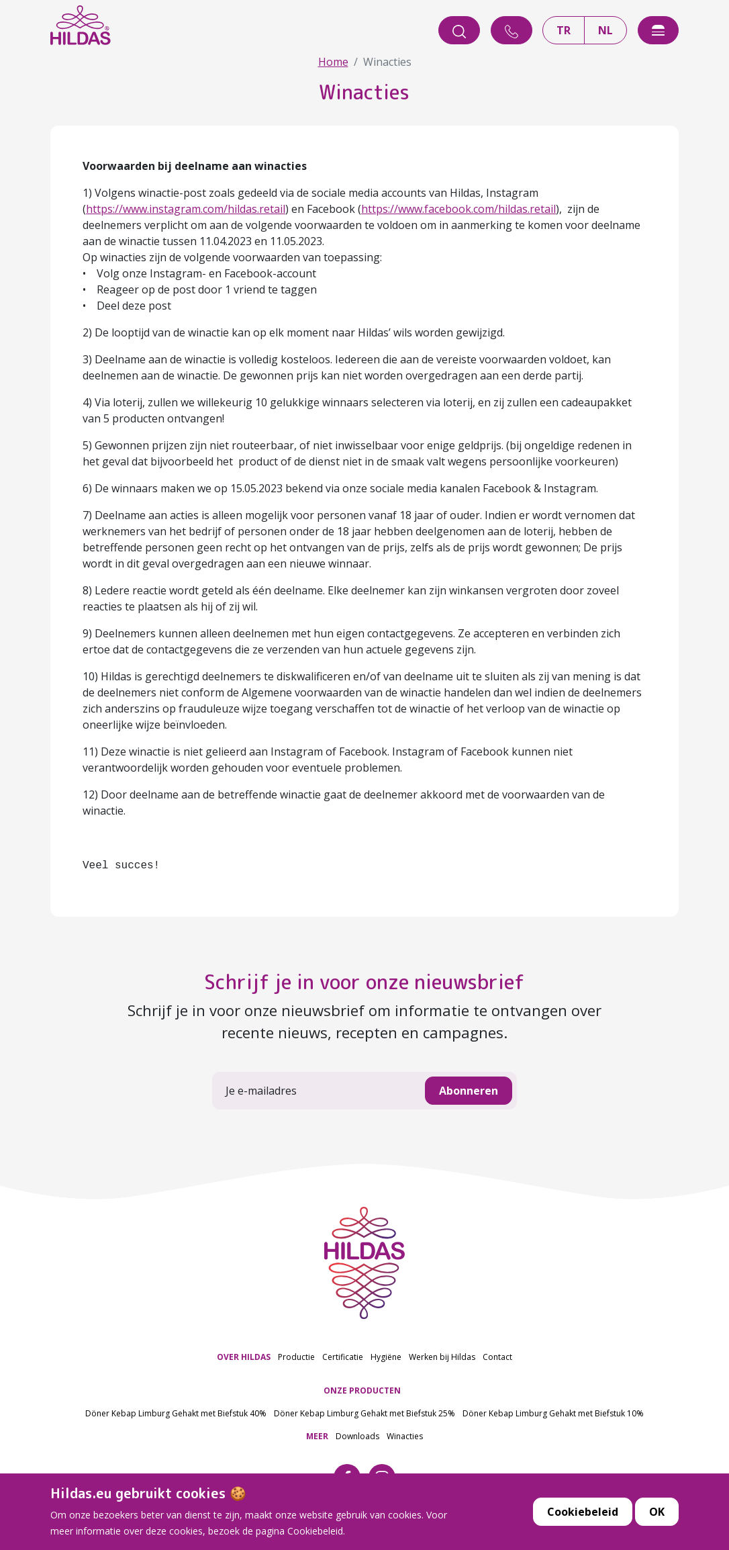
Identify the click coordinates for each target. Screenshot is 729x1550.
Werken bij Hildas (442, 1357)
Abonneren (468, 1090)
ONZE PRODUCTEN (362, 1390)
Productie (296, 1357)
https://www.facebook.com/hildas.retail (458, 208)
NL (605, 30)
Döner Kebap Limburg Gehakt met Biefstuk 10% (553, 1413)
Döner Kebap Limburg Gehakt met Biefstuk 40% (175, 1413)
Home (333, 61)
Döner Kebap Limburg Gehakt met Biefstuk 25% (364, 1413)
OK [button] (657, 1534)
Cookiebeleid (582, 1534)
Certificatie (342, 1357)
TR (563, 30)
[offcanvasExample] (658, 30)
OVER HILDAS (244, 1357)
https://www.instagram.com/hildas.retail (185, 208)
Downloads (357, 1436)
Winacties (405, 1436)
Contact (497, 1357)
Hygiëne (386, 1357)
